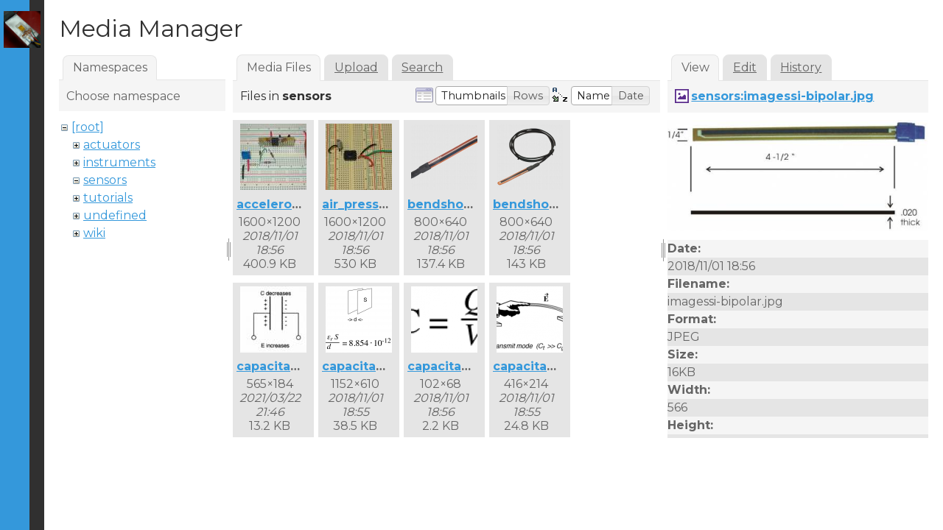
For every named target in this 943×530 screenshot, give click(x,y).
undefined (115, 215)
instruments (119, 162)
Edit (745, 67)
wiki (94, 233)
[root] (87, 127)
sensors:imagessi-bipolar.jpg (782, 96)
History (800, 67)
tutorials (108, 198)
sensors (105, 180)
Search (422, 67)
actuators (111, 145)
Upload (356, 67)
